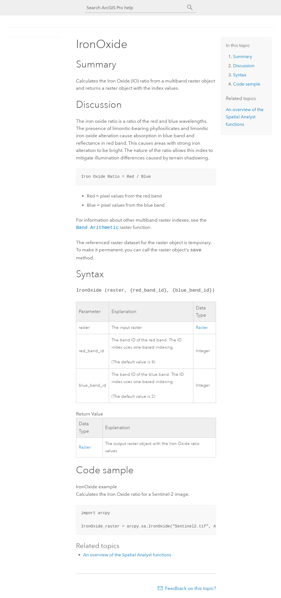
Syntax (239, 74)
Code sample (246, 84)
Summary (242, 56)
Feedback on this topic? (190, 587)
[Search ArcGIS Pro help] (135, 7)
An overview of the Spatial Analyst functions (127, 553)
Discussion (243, 65)
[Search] (190, 7)
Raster (202, 326)
